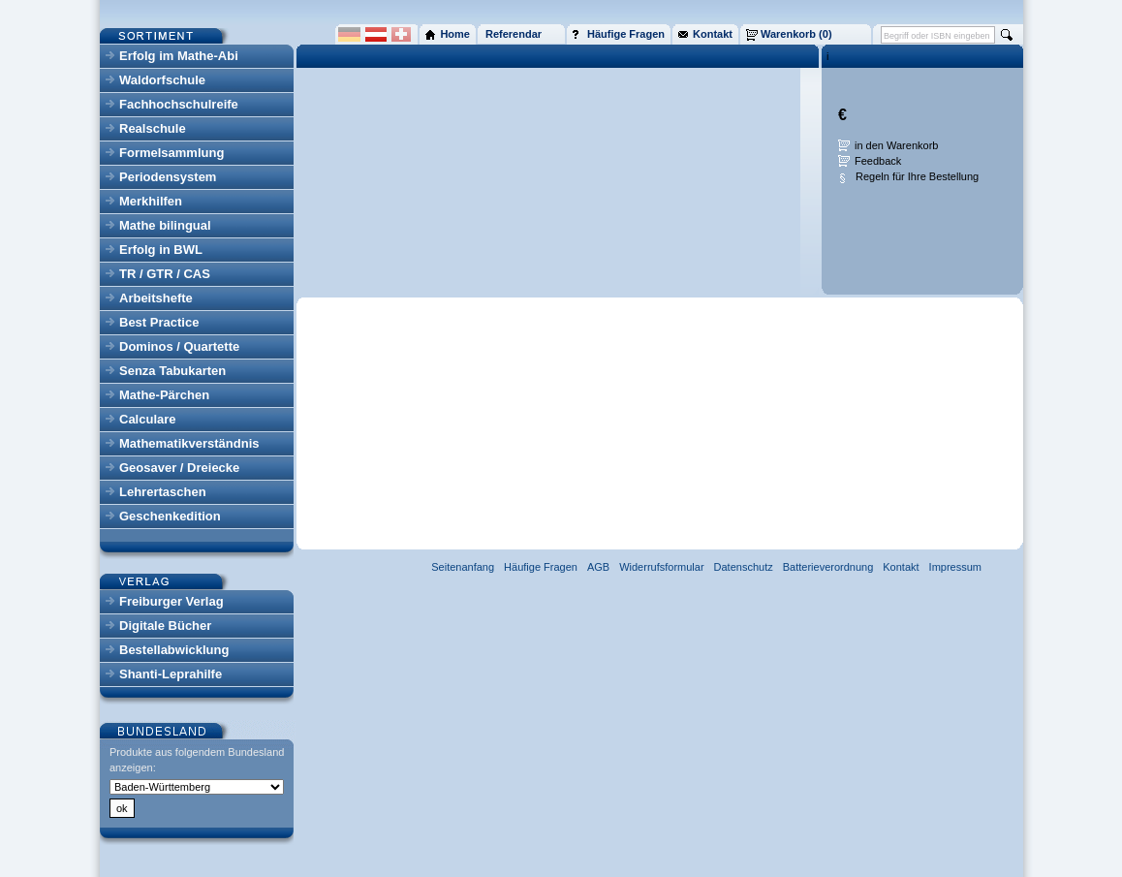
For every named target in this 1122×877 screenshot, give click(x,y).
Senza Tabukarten (172, 370)
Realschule (152, 128)
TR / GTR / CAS (164, 273)
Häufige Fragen (540, 567)
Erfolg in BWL (161, 249)
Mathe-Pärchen (164, 395)
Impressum (955, 567)
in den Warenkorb (896, 145)
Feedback (878, 161)
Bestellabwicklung (174, 649)
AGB (598, 567)
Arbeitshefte (156, 298)
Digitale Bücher (165, 625)
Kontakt (901, 567)
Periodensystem (167, 177)
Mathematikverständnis (189, 443)
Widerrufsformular (661, 567)
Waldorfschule (162, 80)
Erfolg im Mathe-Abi (178, 55)
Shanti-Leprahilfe (170, 674)
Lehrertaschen (162, 492)
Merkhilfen (150, 201)
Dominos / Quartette (179, 346)
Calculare (147, 419)
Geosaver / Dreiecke (179, 467)
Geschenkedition (170, 516)
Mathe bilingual (165, 225)
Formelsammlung (171, 152)
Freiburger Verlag (171, 601)
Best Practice (159, 322)
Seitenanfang (462, 567)
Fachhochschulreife (178, 104)
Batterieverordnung (828, 567)
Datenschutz (743, 567)
